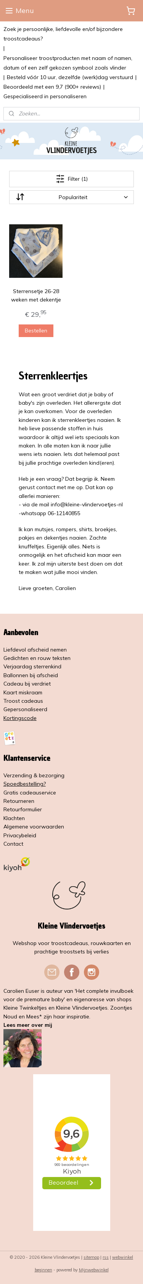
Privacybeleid (19, 835)
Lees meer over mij (27, 1024)
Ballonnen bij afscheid (30, 675)
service (47, 792)
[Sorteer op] (72, 197)
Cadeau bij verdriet (27, 683)
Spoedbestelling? (24, 783)
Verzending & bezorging (33, 775)
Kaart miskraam (22, 692)
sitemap (91, 1257)
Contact (13, 843)
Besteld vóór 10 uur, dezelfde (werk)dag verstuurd (70, 77)
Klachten (14, 818)
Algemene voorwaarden (33, 826)
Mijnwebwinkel (94, 1270)
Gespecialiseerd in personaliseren (45, 96)
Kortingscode (20, 718)
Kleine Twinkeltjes (25, 1007)
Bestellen (36, 330)
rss (106, 1257)
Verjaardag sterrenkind (32, 666)
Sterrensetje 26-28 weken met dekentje (36, 295)
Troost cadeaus (23, 700)
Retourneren (18, 801)
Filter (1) (72, 178)
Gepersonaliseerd (25, 709)
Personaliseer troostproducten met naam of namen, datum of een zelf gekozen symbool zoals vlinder (67, 63)
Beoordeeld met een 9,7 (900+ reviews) (52, 86)
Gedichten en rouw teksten (37, 658)
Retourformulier (22, 809)
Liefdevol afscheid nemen (35, 649)
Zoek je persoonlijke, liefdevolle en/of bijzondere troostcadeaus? (63, 34)
